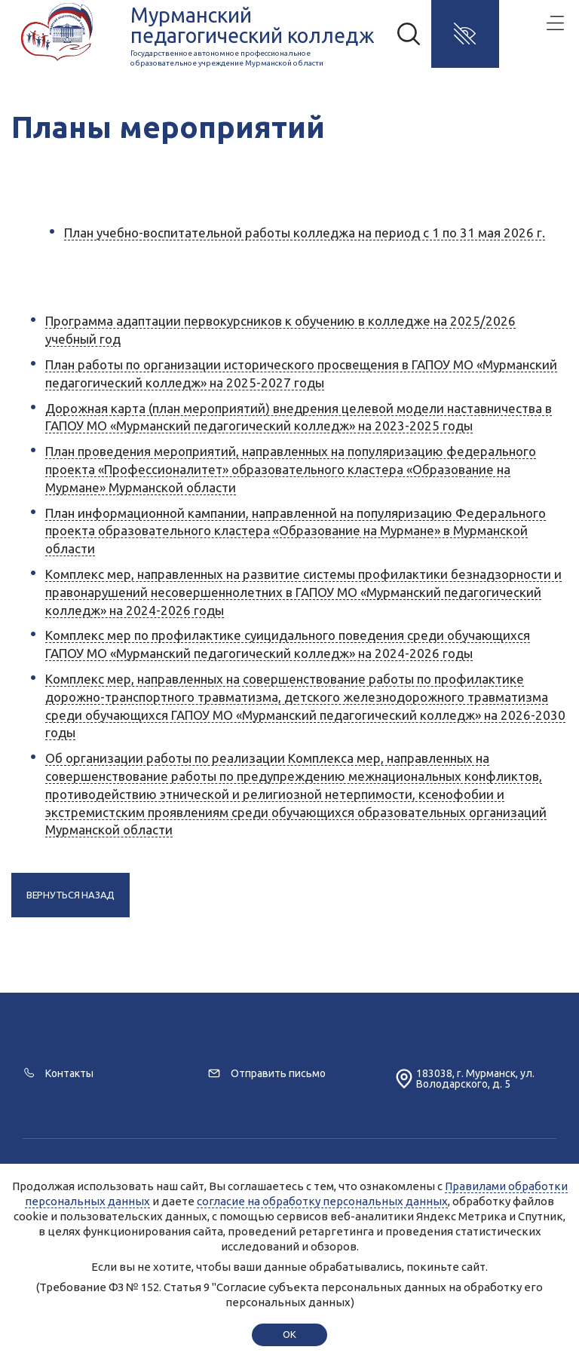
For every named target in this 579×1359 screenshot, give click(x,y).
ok (289, 1334)
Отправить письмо (278, 1073)
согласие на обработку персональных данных (322, 1201)
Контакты (69, 1073)
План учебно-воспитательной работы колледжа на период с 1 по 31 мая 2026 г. (304, 232)
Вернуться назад (70, 894)
